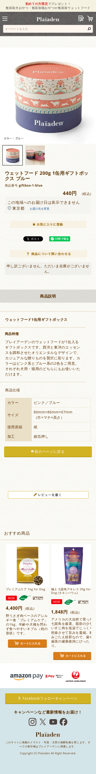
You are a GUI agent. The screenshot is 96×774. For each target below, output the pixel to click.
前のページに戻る (50, 451)
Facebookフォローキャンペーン (48, 698)
